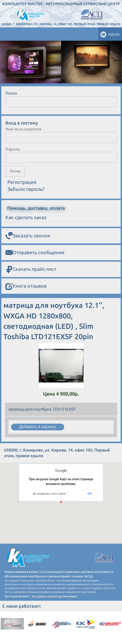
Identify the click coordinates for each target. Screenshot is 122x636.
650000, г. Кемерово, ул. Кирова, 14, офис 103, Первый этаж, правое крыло (61, 24)
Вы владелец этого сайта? (49, 493)
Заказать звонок (27, 235)
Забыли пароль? (25, 189)
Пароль (12, 149)
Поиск (11, 93)
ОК (89, 493)
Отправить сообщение (34, 252)
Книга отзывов (26, 286)
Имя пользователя (23, 129)
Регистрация (21, 182)
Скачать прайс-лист (30, 269)
